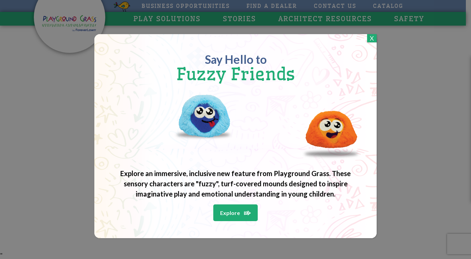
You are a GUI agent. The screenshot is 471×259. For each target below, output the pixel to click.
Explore (230, 213)
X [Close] (372, 38)
